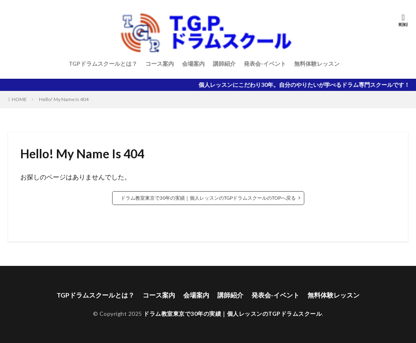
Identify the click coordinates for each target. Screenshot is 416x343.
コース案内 (159, 63)
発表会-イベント (265, 63)
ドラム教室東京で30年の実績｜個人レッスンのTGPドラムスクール (232, 313)
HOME (19, 99)
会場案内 (193, 63)
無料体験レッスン (317, 63)
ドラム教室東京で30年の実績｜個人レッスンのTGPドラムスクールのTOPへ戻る (208, 198)
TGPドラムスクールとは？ (103, 63)
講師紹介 (224, 63)
